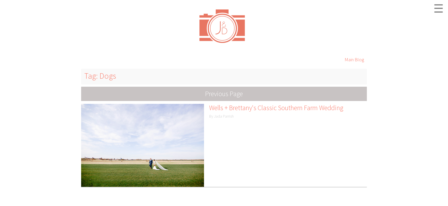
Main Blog (354, 59)
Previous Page (224, 93)
